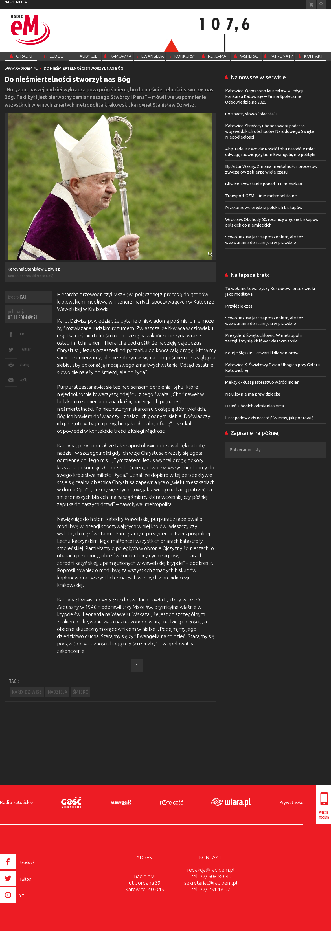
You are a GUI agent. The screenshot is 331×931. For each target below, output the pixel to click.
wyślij (23, 379)
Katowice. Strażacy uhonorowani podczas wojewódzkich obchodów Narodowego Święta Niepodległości (269, 131)
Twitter (25, 349)
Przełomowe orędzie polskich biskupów (263, 207)
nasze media (16, 2)
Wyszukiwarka (321, 4)
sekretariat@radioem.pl (210, 883)
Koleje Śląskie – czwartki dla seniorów (262, 352)
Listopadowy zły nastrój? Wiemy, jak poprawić (269, 417)
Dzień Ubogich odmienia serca (254, 405)
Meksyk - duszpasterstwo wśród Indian (262, 382)
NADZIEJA (57, 692)
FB (22, 333)
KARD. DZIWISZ (27, 692)
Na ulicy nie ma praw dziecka (252, 394)
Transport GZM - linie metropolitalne (261, 195)
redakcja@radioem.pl (210, 870)
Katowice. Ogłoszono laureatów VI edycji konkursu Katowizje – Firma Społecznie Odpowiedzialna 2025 (264, 96)
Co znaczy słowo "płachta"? (251, 113)
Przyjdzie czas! (239, 306)
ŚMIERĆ (80, 692)
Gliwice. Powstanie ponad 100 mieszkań (263, 183)
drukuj (24, 364)
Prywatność (291, 802)
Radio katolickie (16, 802)
